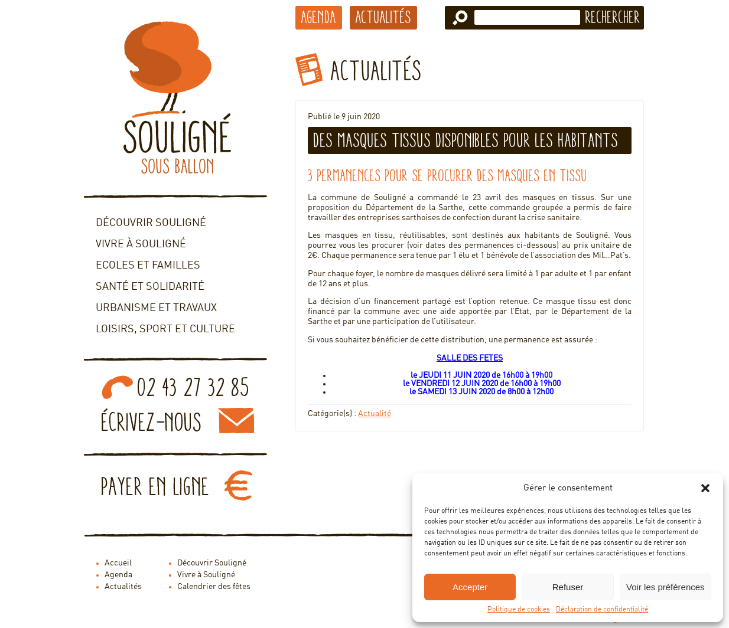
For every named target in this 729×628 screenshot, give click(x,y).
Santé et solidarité (150, 287)
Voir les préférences (665, 587)
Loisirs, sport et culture (165, 329)
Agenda (318, 17)
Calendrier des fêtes (213, 587)
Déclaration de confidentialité (602, 609)
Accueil (118, 563)
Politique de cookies (518, 609)
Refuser (568, 587)
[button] (705, 488)
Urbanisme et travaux (156, 308)
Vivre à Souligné (141, 244)
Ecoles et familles (148, 265)
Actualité (374, 414)
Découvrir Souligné (151, 223)
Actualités (383, 17)
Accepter (470, 587)
